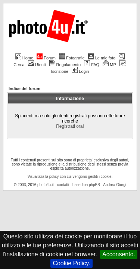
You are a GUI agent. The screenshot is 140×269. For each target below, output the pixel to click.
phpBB (94, 221)
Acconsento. (118, 254)
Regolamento (65, 64)
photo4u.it (45, 221)
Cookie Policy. (71, 263)
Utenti (37, 64)
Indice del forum (24, 88)
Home (24, 58)
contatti (63, 221)
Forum (46, 58)
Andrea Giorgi (114, 221)
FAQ (91, 64)
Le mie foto (101, 58)
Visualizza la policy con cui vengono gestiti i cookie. (70, 212)
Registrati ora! (70, 154)
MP (109, 64)
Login (80, 71)
